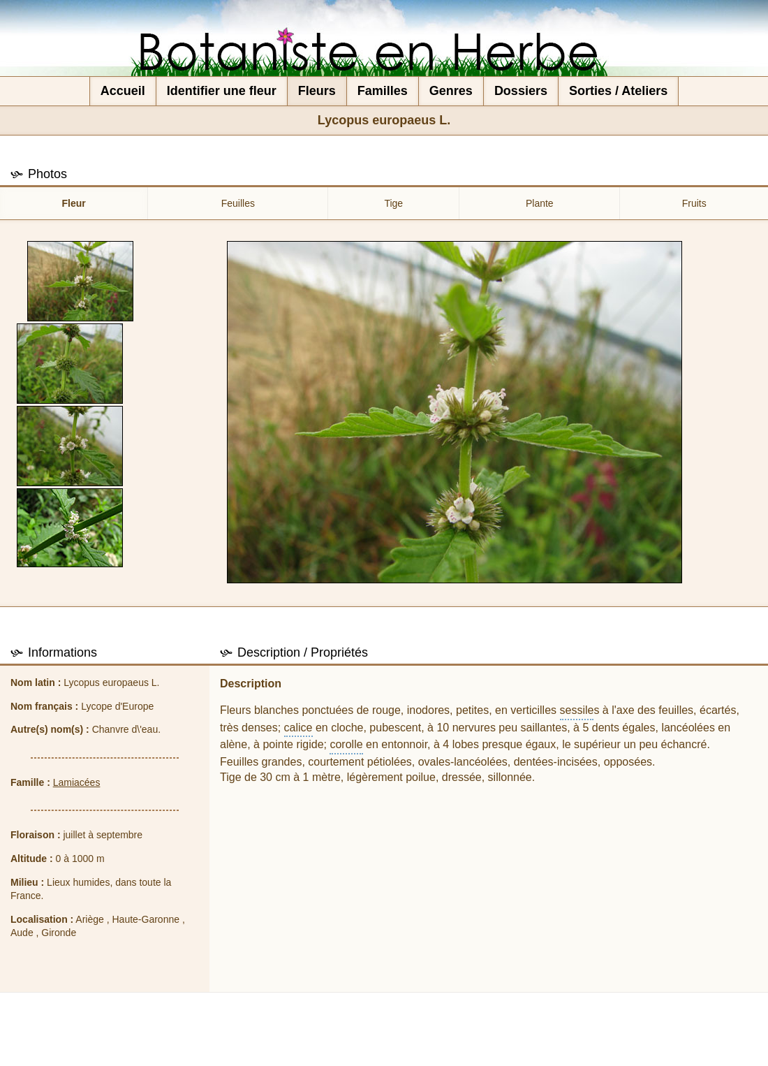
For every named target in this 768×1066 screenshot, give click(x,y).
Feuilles (238, 203)
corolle (346, 744)
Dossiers (520, 91)
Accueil (123, 91)
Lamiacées (77, 782)
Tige (393, 203)
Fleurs (317, 91)
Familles (382, 91)
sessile (577, 710)
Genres (451, 91)
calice (298, 727)
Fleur (74, 203)
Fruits (694, 203)
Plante (540, 203)
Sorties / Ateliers (618, 91)
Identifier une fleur (221, 91)
